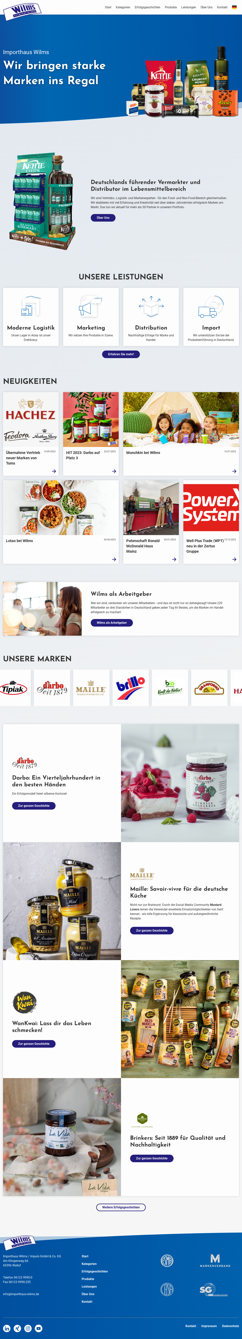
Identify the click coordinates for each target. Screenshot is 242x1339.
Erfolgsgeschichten (147, 7)
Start (108, 7)
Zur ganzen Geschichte (34, 806)
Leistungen (188, 7)
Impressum (209, 1326)
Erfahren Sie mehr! (121, 354)
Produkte (171, 7)
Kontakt (222, 7)
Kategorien (123, 7)
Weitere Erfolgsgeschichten (121, 1207)
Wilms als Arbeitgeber (112, 623)
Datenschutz (230, 1326)
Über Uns (207, 7)
